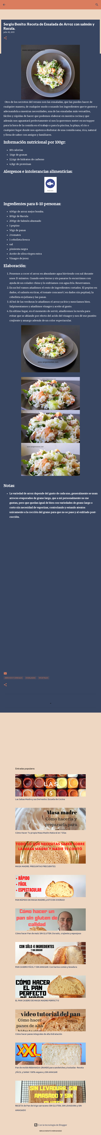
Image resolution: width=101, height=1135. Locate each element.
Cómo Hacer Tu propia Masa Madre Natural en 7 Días (40, 833)
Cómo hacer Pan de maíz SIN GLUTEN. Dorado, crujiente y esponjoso (48, 933)
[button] (5, 38)
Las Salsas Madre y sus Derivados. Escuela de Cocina (40, 799)
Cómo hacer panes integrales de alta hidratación (38, 1034)
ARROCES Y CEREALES (13, 678)
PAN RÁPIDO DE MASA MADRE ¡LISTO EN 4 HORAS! (40, 900)
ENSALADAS (30, 678)
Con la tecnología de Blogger (50, 1124)
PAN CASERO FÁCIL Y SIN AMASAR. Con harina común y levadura (46, 967)
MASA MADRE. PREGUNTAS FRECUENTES (35, 866)
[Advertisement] (50, 737)
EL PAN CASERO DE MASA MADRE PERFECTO (37, 1000)
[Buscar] (97, 4)
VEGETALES (43, 678)
